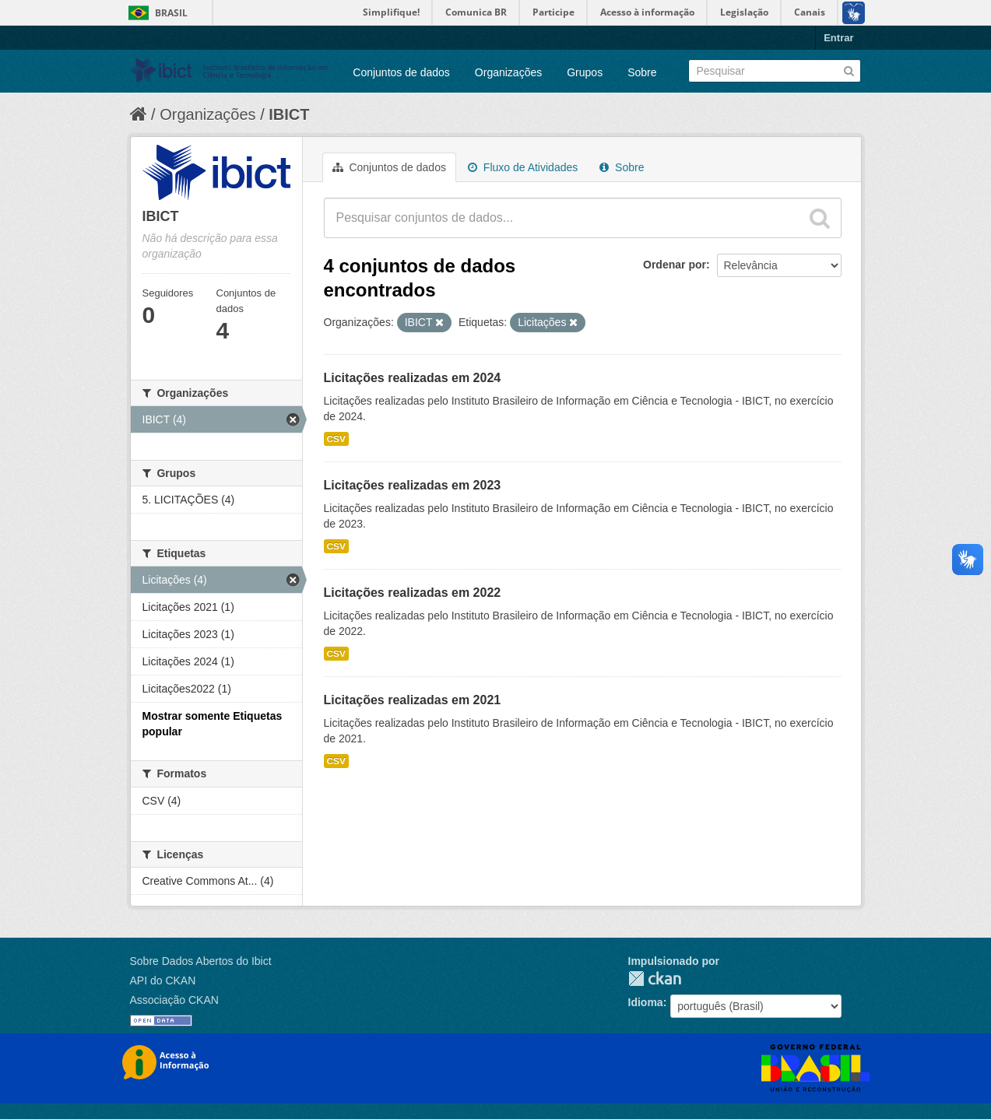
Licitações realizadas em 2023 (412, 485)
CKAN (654, 978)
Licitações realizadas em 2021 (412, 700)
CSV (336, 438)
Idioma (645, 1002)
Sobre (641, 72)
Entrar (838, 38)
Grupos (585, 72)
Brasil (171, 12)
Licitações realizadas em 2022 (412, 592)
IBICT (289, 114)
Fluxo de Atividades (523, 167)
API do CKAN (163, 980)
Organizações (508, 72)
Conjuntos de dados (401, 72)
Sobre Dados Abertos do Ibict (201, 961)
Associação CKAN (174, 1000)
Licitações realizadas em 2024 (412, 377)
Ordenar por (674, 264)
